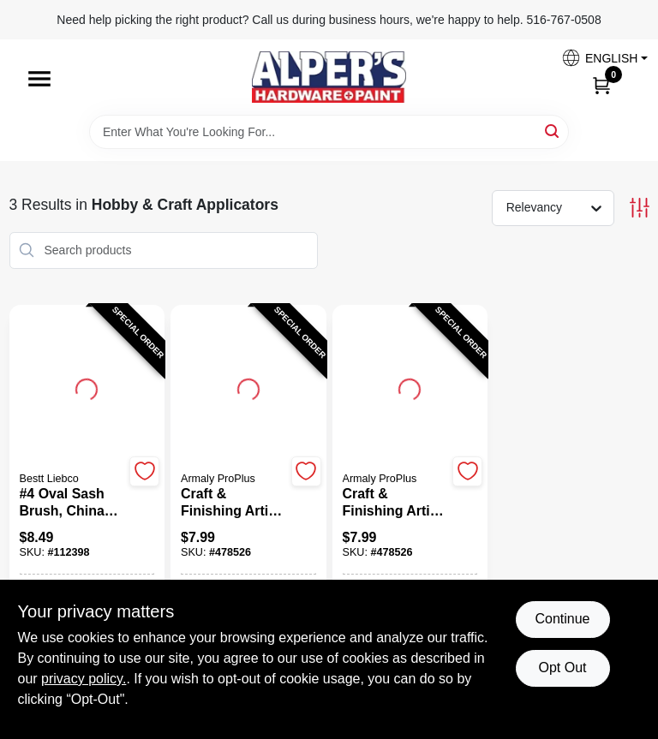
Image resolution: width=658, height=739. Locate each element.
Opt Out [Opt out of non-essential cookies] (562, 667)
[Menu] (39, 79)
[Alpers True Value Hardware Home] (329, 77)
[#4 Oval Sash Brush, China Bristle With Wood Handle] (72, 503)
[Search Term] (329, 132)
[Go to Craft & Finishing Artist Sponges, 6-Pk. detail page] (248, 387)
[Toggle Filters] (639, 208)
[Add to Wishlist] (144, 471)
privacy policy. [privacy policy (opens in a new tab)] (83, 678)
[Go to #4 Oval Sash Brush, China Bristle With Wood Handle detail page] (86, 387)
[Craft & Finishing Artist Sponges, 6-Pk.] (233, 503)
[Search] (553, 130)
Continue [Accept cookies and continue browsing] (562, 618)
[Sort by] (561, 207)
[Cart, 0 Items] (601, 85)
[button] (598, 57)
